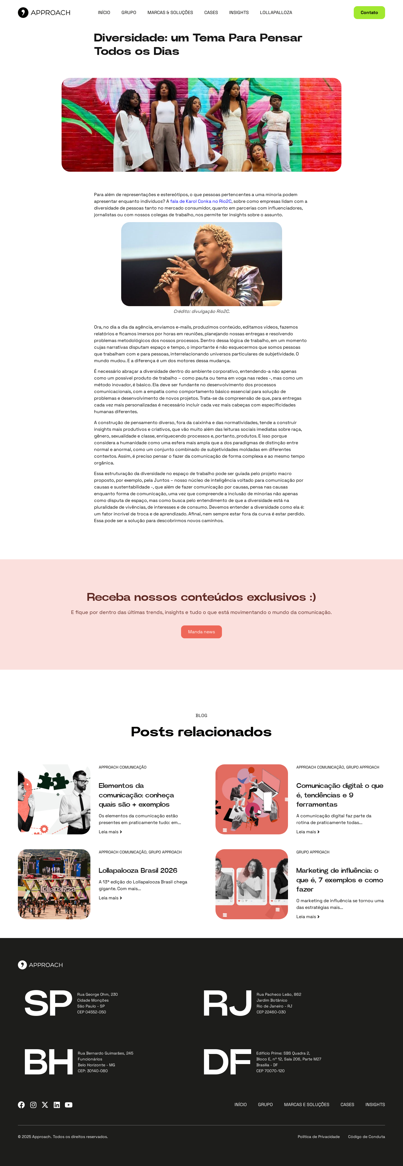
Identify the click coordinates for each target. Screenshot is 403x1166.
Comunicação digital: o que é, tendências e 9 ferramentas (339, 795)
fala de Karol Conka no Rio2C (200, 201)
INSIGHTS (239, 12)
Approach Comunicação (122, 767)
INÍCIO (104, 12)
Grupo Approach (362, 767)
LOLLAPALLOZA (276, 12)
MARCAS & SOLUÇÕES (170, 12)
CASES (211, 12)
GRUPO (128, 12)
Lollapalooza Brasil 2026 (138, 870)
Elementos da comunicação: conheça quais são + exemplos (136, 795)
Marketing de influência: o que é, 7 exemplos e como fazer (339, 880)
